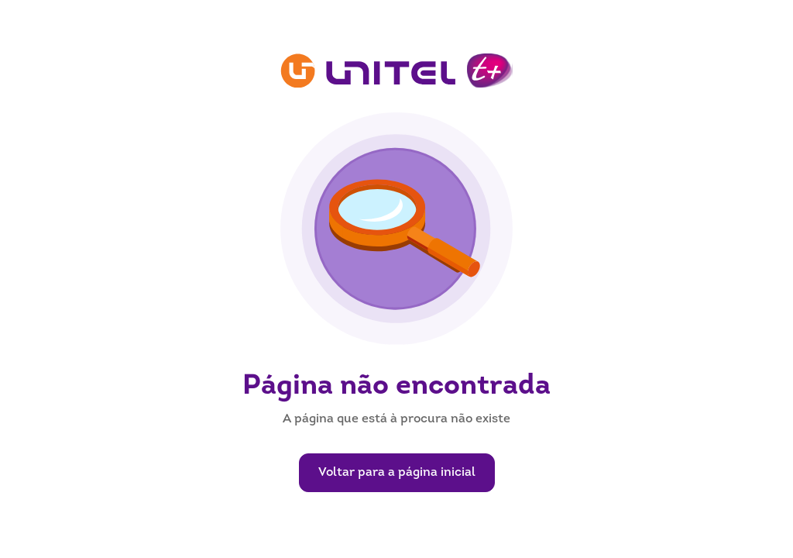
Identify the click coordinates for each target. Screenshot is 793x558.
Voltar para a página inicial (396, 473)
